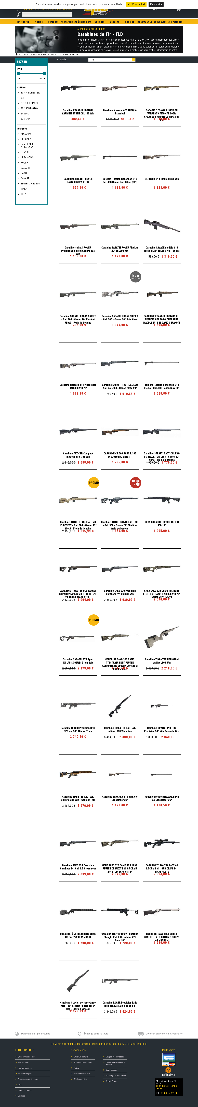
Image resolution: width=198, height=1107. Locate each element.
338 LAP (25, 118)
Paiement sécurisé (82, 1074)
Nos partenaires (25, 1068)
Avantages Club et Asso (116, 1076)
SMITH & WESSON (30, 183)
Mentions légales (25, 1074)
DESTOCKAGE (145, 21)
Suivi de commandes (83, 1062)
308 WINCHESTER (30, 92)
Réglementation (80, 1079)
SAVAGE (25, 178)
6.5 (22, 98)
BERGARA (26, 139)
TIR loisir (37, 21)
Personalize (156, 4)
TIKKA (24, 188)
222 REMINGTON (29, 108)
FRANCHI (25, 152)
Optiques (100, 21)
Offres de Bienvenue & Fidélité (115, 1063)
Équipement (84, 21)
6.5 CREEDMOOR (30, 103)
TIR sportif (23, 21)
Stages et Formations (115, 1057)
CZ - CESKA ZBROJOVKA (27, 145)
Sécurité (115, 21)
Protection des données (28, 1079)
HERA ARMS (27, 157)
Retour (77, 1068)
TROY (24, 194)
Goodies (129, 21)
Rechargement (69, 21)
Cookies (21, 1096)
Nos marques (175, 21)
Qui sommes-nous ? (26, 1057)
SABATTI (25, 168)
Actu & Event (111, 1081)
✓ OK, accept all (136, 4)
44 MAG (25, 113)
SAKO (24, 173)
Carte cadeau (111, 1070)
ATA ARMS (26, 133)
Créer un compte (81, 1057)
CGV (20, 1085)
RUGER (24, 162)
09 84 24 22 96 (27, 9)
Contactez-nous (25, 1090)
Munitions (53, 21)
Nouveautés (160, 21)
